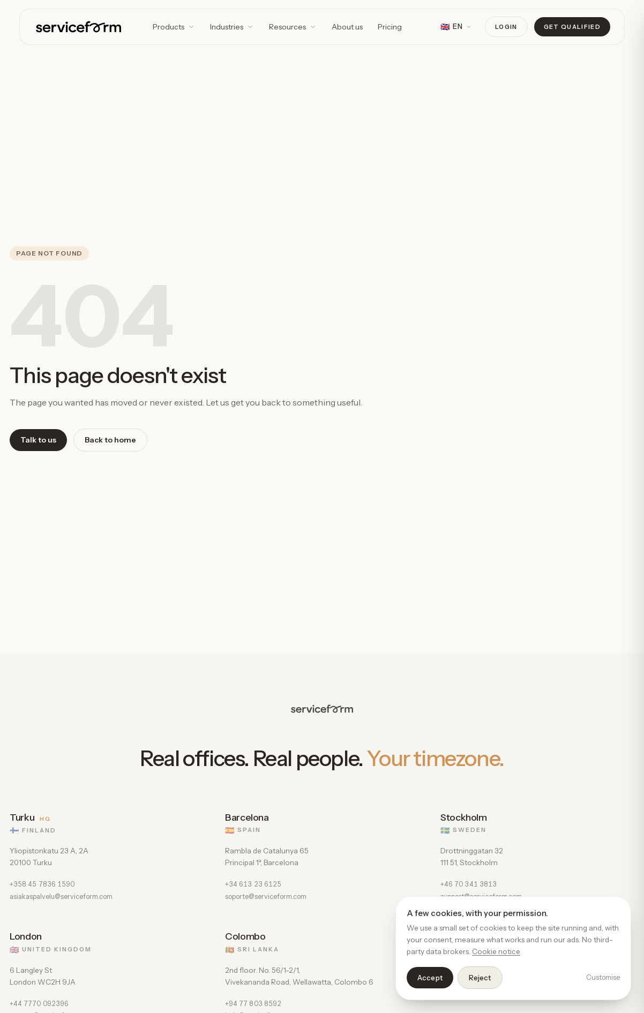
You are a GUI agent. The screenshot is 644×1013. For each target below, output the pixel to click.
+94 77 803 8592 (253, 1004)
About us (347, 27)
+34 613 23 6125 (253, 884)
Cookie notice (496, 951)
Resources (293, 27)
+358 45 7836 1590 (42, 884)
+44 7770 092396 (39, 1004)
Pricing (390, 27)
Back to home (110, 440)
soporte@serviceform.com (265, 896)
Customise (603, 977)
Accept (430, 977)
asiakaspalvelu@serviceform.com (61, 896)
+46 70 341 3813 (468, 884)
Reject (480, 977)
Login (506, 27)
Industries (232, 27)
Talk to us (38, 440)
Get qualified (572, 27)
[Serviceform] (78, 27)
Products (174, 27)
